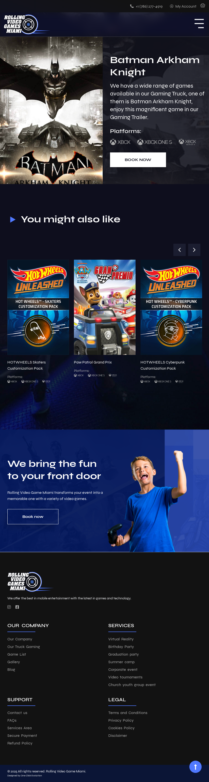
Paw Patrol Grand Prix (93, 362)
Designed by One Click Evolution (24, 775)
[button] (179, 250)
